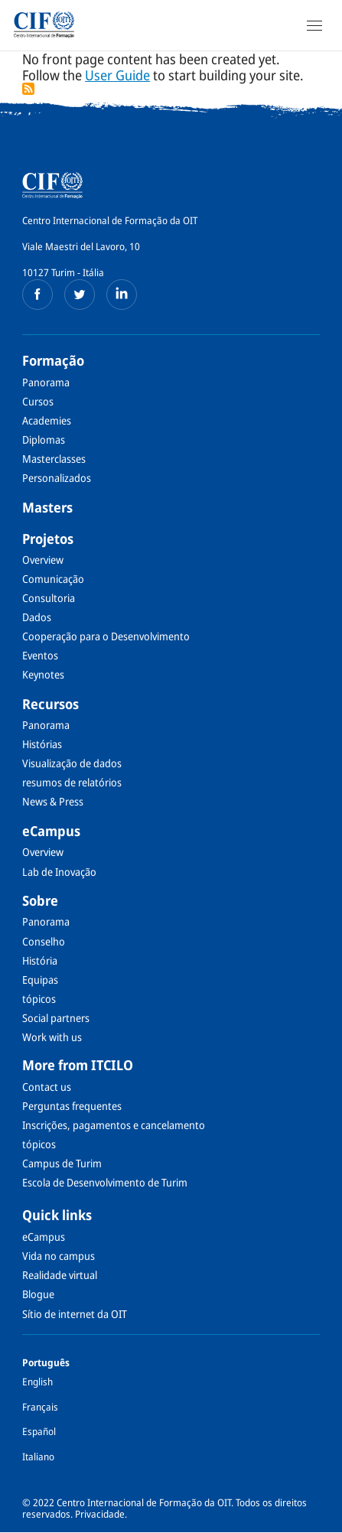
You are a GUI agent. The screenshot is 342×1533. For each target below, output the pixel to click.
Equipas (40, 979)
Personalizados (56, 477)
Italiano (38, 1456)
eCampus (51, 831)
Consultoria (48, 598)
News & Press (52, 801)
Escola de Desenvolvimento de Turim (104, 1182)
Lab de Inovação (59, 871)
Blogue (38, 1294)
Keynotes (43, 674)
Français (40, 1407)
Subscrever (28, 89)
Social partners (56, 1018)
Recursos (50, 704)
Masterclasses (54, 458)
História (39, 960)
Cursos (38, 401)
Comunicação (53, 578)
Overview (43, 559)
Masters (47, 507)
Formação (53, 360)
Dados (36, 617)
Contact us (46, 1086)
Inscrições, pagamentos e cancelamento (113, 1125)
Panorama (46, 382)
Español (39, 1431)
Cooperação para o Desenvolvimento (106, 636)
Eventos (40, 655)
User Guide (117, 75)
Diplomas (43, 439)
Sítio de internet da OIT (74, 1314)
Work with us (52, 1037)
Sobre (40, 900)
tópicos (39, 998)
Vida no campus (58, 1255)
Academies (46, 420)
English (37, 1381)
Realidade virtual (59, 1275)
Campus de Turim (62, 1163)
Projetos (47, 538)
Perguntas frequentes (72, 1105)
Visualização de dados (72, 763)
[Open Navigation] (314, 25)
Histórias (42, 744)
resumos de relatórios (72, 782)
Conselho (43, 941)
